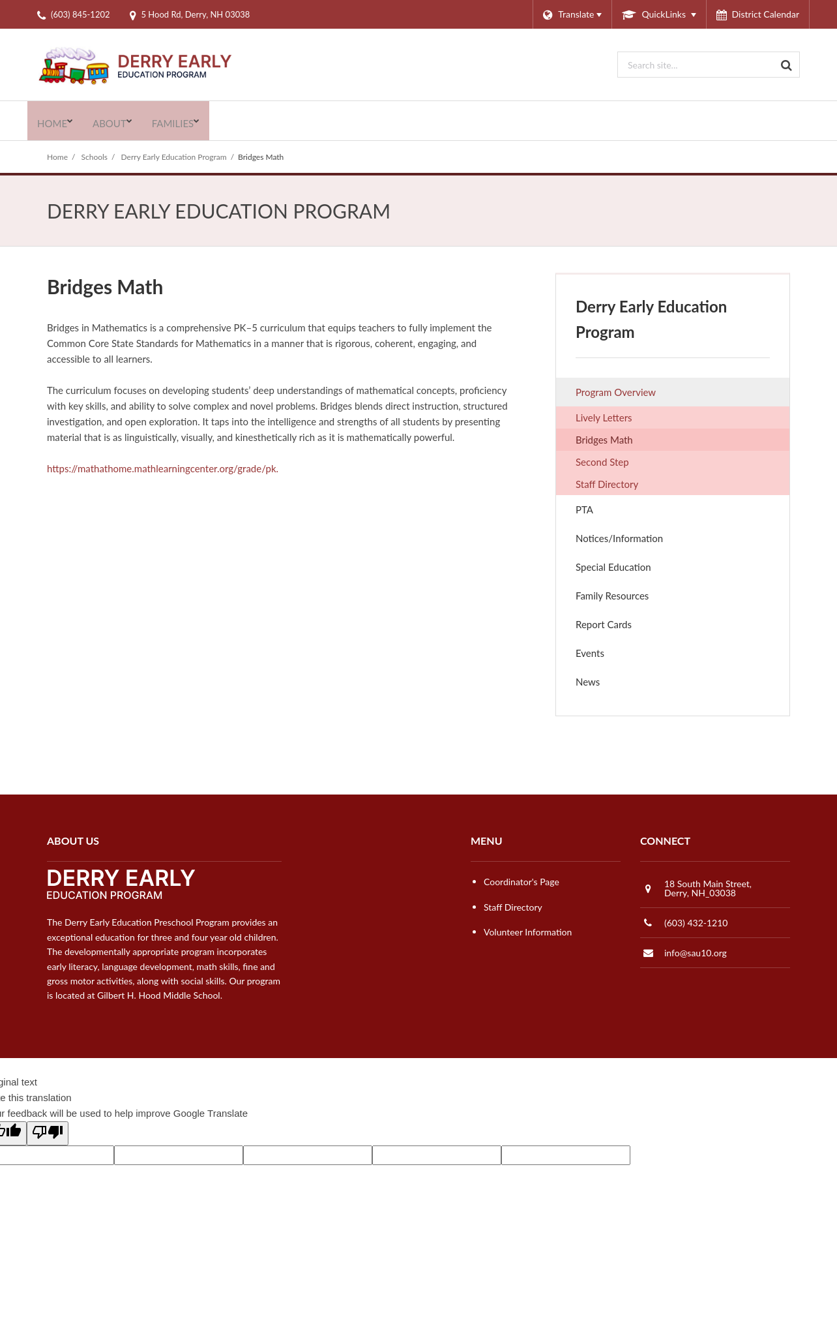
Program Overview (616, 392)
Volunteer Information (528, 931)
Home (57, 157)
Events (608, 655)
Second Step (620, 463)
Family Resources (612, 595)
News (588, 682)
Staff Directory (607, 484)
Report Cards (604, 624)
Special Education (613, 567)
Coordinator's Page (521, 881)
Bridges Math (604, 440)
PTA (602, 512)
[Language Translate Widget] (572, 14)
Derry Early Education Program (174, 157)
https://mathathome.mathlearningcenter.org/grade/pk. (162, 468)
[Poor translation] (47, 1133)
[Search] (787, 65)
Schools (94, 157)
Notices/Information (619, 538)
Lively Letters (622, 419)
